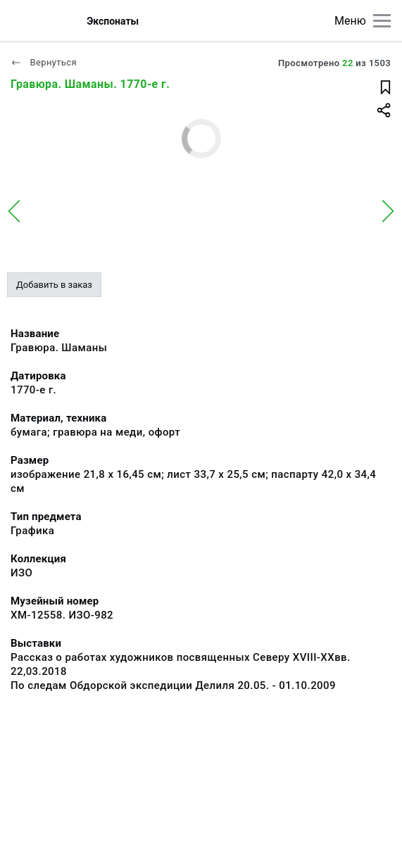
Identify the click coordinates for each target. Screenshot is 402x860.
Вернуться (44, 62)
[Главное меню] (382, 20)
